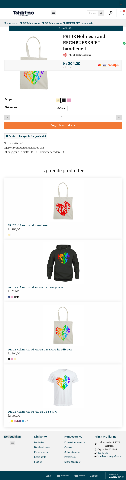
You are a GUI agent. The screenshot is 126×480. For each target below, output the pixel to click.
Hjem (7, 23)
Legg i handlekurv (63, 125)
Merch (14, 23)
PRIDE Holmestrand (30, 23)
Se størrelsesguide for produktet (26, 136)
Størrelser (11, 107)
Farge (8, 99)
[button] (121, 3)
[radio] (58, 100)
